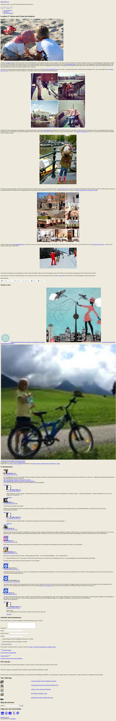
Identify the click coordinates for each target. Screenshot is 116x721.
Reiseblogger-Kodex (71, 64)
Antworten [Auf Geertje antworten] (6, 601)
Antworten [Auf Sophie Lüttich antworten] (9, 497)
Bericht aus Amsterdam (81, 131)
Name (2, 631)
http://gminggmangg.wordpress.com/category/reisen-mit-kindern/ (19, 481)
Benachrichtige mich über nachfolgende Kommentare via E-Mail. (17, 640)
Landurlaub (43, 463)
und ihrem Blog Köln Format (51, 69)
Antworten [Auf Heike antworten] (6, 512)
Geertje (10, 592)
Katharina (11, 473)
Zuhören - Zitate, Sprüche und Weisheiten (41, 690)
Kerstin (10, 528)
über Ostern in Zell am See (98, 244)
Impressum (6, 11)
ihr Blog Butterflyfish (19, 244)
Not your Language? (8, 13)
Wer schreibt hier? (8, 10)
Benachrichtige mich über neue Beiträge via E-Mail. (14, 642)
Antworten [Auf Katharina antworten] (6, 485)
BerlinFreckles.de (5, 1)
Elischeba (10, 551)
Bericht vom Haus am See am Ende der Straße (86, 190)
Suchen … (3, 706)
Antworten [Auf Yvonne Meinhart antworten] (6, 588)
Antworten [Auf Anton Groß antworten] (6, 575)
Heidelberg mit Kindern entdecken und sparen (42, 698)
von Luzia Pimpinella (46, 130)
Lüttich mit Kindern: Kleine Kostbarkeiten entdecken (43, 682)
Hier (60, 275)
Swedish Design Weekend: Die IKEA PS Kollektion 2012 (44, 686)
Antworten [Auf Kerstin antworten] (6, 536)
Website (2, 637)
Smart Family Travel (63, 188)
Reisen (48, 463)
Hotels (34, 463)
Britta (9, 540)
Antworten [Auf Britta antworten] (6, 547)
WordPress (13, 719)
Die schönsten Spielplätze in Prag (39, 694)
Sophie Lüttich (21, 462)
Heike (9, 502)
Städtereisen (53, 463)
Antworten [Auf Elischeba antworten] (6, 563)
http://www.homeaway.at (47, 585)
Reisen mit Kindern (18, 463)
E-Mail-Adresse (5, 634)
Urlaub (58, 463)
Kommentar (4, 629)
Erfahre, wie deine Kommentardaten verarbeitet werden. (42, 648)
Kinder (38, 463)
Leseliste (8, 62)
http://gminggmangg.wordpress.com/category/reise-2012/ (17, 479)
